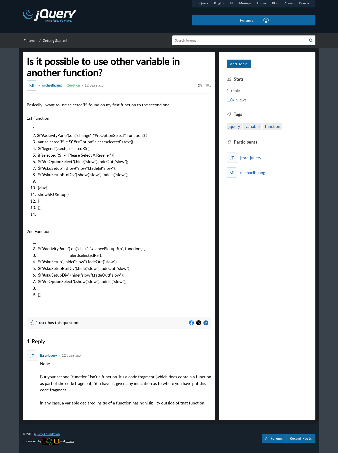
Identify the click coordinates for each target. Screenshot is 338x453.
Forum (261, 3)
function (272, 126)
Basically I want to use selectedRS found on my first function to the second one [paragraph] (98, 205)
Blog (275, 3)
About (288, 3)
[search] (243, 40)
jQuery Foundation (47, 434)
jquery (234, 126)
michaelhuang (52, 85)
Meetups (245, 3)
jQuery (203, 3)
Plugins (219, 3)
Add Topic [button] (239, 63)
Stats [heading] (239, 79)
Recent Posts (301, 438)
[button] (266, 20)
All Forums (274, 438)
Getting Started (55, 40)
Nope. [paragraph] (125, 384)
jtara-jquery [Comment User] (48, 355)
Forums (29, 40)
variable (252, 126)
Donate (304, 3)
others (70, 441)
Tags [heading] (238, 114)
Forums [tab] (246, 20)
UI (231, 3)
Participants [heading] (245, 142)
